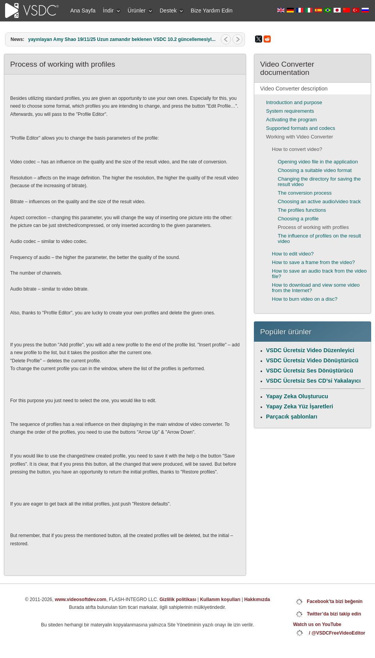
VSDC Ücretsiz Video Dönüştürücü (312, 360)
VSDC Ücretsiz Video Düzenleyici (310, 350)
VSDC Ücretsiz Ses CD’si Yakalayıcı (313, 381)
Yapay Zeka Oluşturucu (297, 396)
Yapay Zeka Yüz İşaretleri (299, 406)
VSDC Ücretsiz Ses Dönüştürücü (309, 370)
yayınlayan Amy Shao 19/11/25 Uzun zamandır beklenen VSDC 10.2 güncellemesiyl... (122, 39)
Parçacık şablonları (291, 416)
